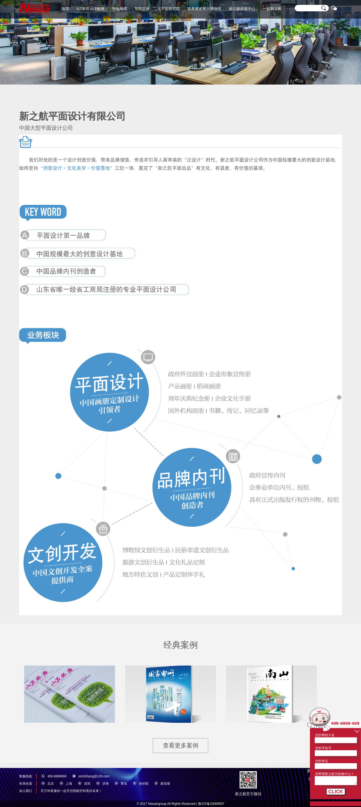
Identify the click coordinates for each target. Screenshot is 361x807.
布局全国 (25, 783)
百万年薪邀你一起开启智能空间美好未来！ (71, 791)
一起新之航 (272, 8)
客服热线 (25, 776)
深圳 (87, 783)
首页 (65, 8)
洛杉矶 (144, 783)
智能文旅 (142, 8)
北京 (50, 783)
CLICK (335, 791)
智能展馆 (119, 8)
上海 (69, 783)
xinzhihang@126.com (94, 776)
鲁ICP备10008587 (211, 804)
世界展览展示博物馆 (204, 8)
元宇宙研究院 (168, 8)
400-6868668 (56, 776)
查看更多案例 (180, 745)
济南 (105, 783)
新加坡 (165, 783)
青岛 (124, 783)
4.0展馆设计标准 (90, 8)
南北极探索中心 (242, 8)
